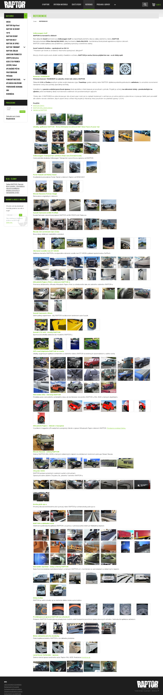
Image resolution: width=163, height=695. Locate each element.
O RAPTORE (45, 4)
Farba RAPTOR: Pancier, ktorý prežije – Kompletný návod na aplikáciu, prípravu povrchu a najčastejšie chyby (15, 188)
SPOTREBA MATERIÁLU (61, 4)
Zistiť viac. (9, 222)
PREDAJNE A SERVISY (103, 4)
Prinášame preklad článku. (116, 428)
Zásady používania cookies (13, 691)
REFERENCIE (89, 4)
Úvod (34, 21)
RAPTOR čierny (38, 106)
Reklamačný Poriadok (11, 687)
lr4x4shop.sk (85, 657)
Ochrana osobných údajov (13, 689)
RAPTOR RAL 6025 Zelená (42, 108)
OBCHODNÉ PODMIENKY (13, 684)
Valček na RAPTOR (40, 110)
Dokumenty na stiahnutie (12, 694)
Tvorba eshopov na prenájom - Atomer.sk (147, 691)
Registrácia (10, 119)
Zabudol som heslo (13, 116)
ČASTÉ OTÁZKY (76, 4)
